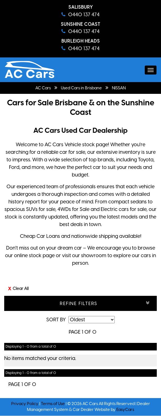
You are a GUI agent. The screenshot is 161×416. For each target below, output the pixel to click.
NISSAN (119, 87)
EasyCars (125, 409)
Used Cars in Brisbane (81, 87)
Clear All (21, 288)
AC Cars (43, 87)
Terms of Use (53, 403)
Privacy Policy (25, 403)
